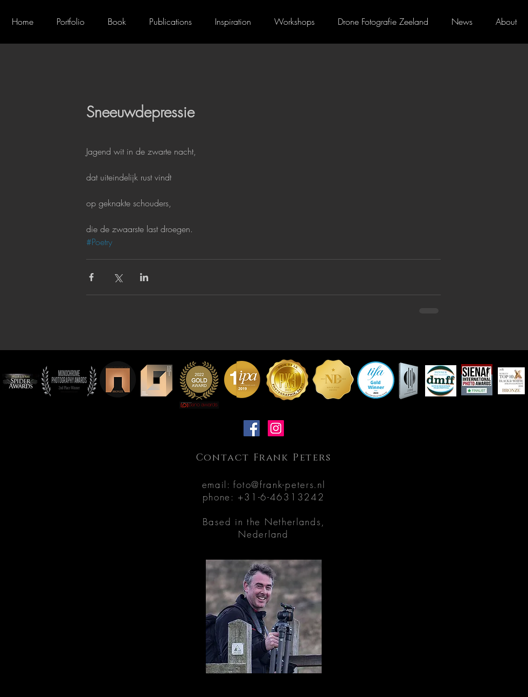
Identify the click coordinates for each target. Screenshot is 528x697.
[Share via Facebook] (91, 277)
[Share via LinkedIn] (144, 277)
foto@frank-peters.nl (279, 484)
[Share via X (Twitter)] (118, 277)
